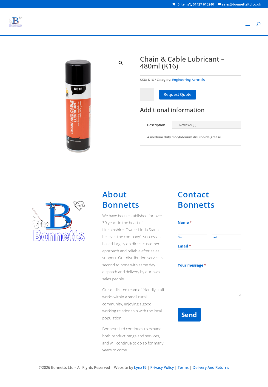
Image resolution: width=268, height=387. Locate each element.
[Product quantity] (147, 94)
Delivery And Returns (211, 367)
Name (185, 222)
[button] (121, 63)
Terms (183, 367)
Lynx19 (140, 367)
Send (189, 314)
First (181, 237)
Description (156, 125)
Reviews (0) (187, 125)
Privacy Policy (162, 367)
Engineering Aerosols (188, 79)
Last (214, 237)
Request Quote (177, 94)
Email (184, 246)
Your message (192, 265)
